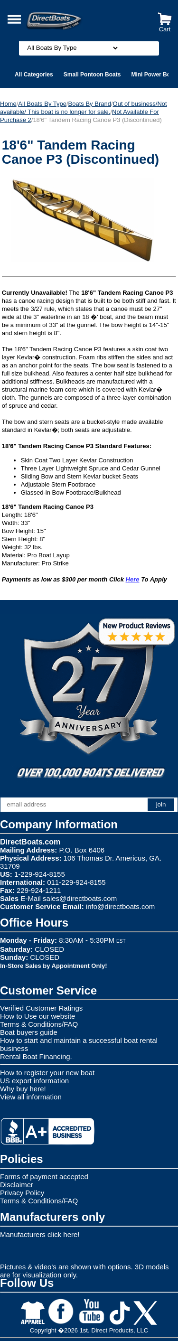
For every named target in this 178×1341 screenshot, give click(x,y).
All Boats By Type (42, 103)
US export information (34, 1081)
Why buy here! (23, 1089)
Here (133, 579)
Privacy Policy (22, 1193)
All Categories (34, 74)
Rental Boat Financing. (36, 1056)
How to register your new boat (47, 1073)
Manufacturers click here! (40, 1234)
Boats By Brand (89, 103)
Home (8, 103)
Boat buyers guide (28, 1032)
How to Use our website (37, 1016)
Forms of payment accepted (44, 1176)
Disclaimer (16, 1185)
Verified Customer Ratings (41, 1008)
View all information (31, 1097)
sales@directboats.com (80, 898)
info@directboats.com (120, 906)
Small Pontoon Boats (92, 74)
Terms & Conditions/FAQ (39, 1024)
